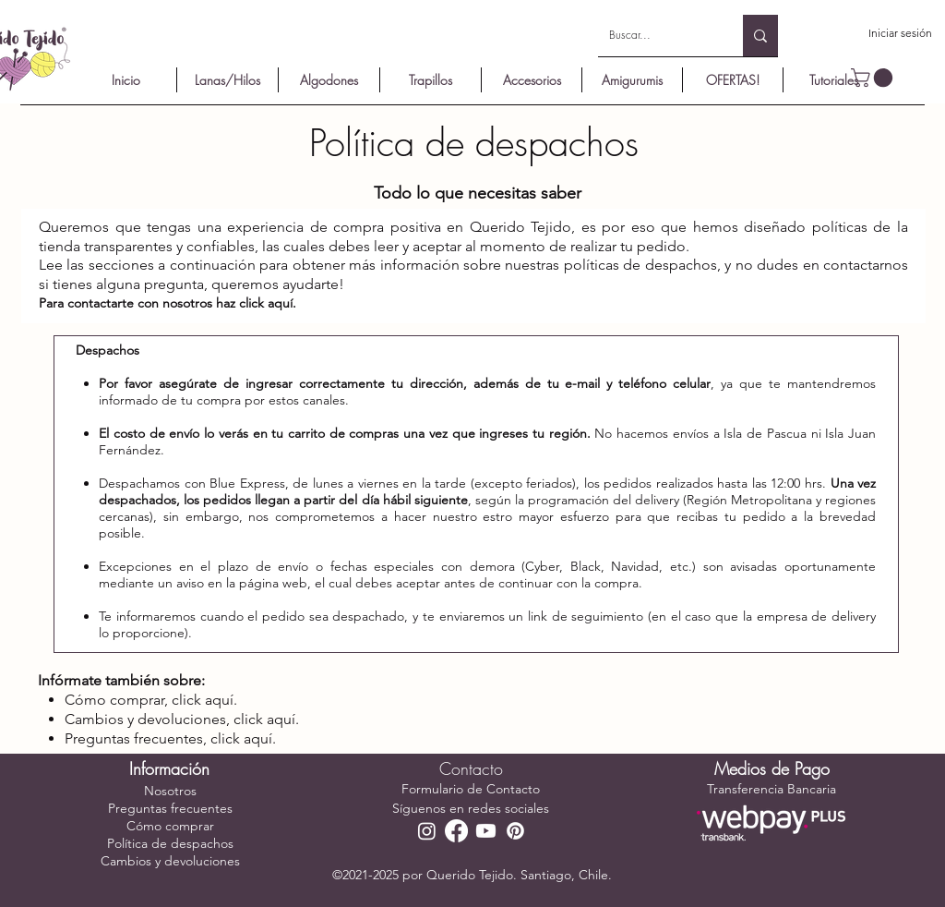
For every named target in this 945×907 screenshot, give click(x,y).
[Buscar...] (656, 35)
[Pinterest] (515, 830)
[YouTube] (485, 830)
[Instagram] (426, 830)
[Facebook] (456, 830)
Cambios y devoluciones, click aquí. (182, 719)
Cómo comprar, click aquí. (151, 699)
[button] (874, 77)
